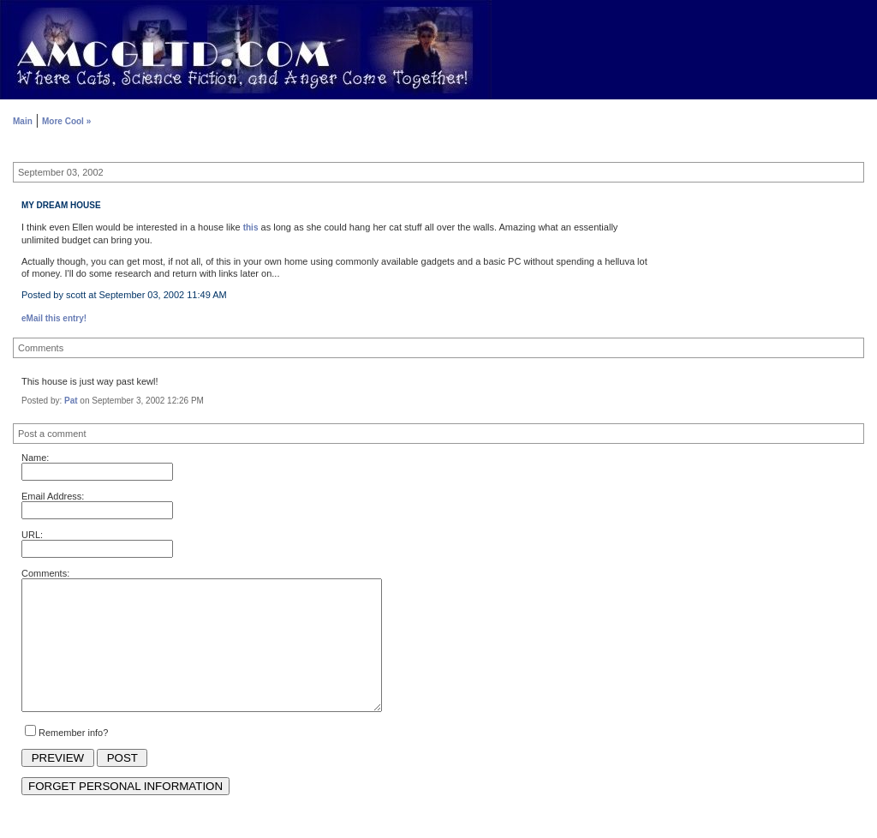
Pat (71, 400)
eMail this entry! (54, 318)
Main (23, 121)
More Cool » (66, 121)
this (251, 227)
